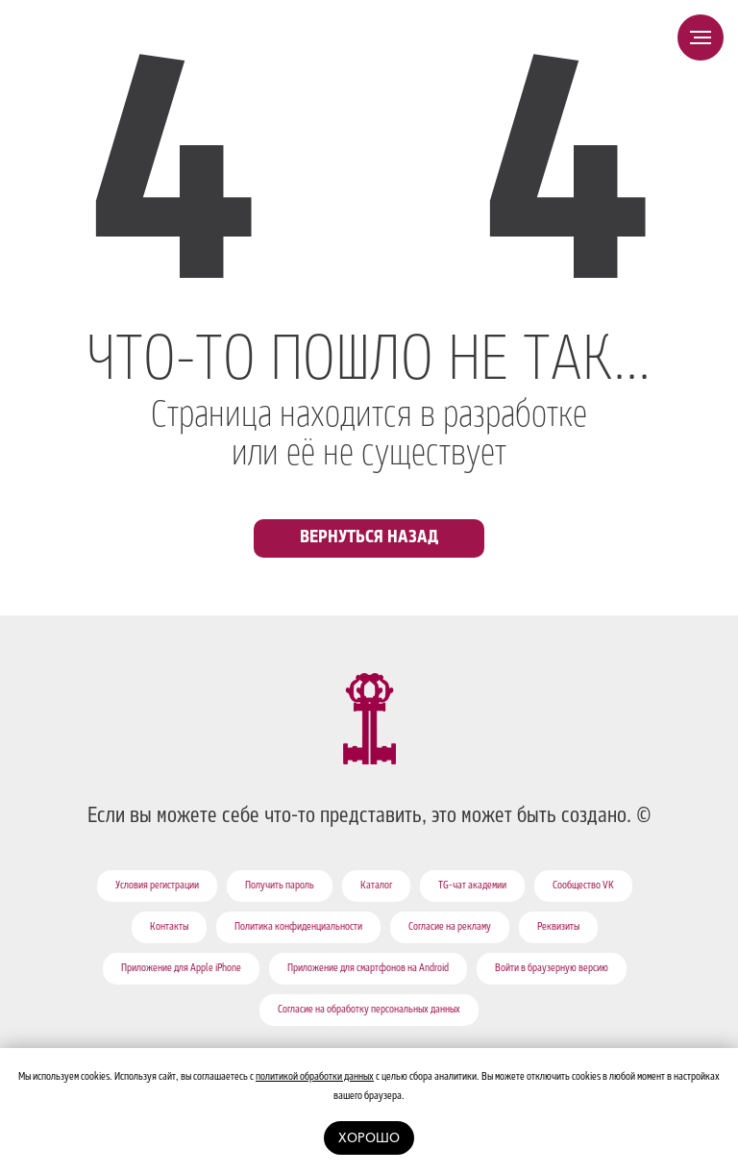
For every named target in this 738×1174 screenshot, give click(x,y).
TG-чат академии (472, 886)
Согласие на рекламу (449, 928)
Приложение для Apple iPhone (181, 969)
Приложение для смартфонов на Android (368, 969)
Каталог (376, 886)
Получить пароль (279, 886)
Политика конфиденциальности (298, 928)
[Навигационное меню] (700, 37)
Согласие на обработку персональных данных (369, 1010)
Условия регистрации (157, 886)
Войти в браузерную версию (551, 969)
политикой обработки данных (315, 1078)
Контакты (169, 928)
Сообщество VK (583, 886)
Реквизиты (558, 928)
